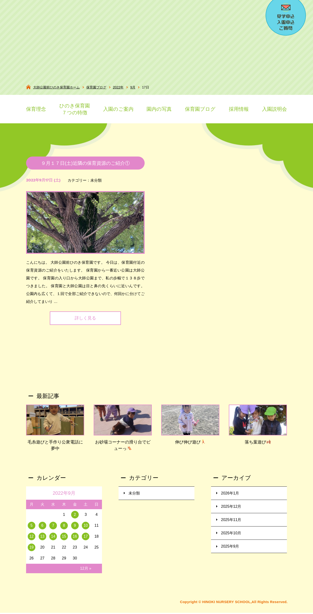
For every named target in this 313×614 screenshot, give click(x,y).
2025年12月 (231, 509)
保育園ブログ (200, 109)
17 (85, 538)
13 (42, 538)
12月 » (85, 570)
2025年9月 (230, 548)
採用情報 (239, 109)
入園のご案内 (118, 109)
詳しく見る (85, 320)
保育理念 (36, 109)
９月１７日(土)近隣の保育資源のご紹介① (85, 165)
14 (53, 538)
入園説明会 (274, 109)
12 (31, 538)
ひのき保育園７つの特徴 (74, 109)
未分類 (96, 182)
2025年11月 (231, 522)
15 (64, 538)
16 (75, 538)
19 (31, 549)
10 (85, 528)
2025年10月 (231, 535)
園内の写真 (159, 109)
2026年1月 (230, 495)
